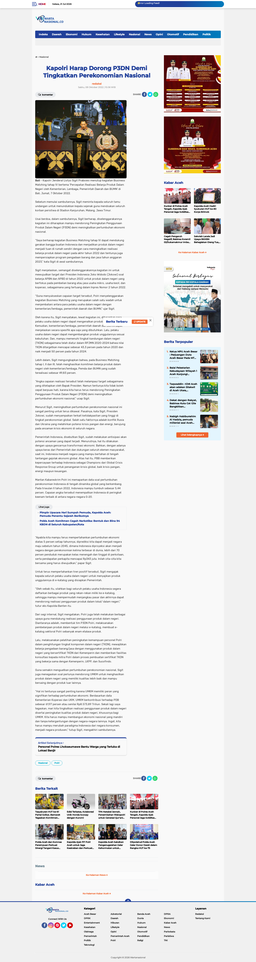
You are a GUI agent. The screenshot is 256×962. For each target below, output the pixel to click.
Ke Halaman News (97, 875)
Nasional (134, 34)
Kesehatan (103, 34)
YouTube (72, 926)
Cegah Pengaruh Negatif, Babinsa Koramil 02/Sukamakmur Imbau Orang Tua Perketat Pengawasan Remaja (177, 239)
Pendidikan (190, 34)
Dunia (140, 918)
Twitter (65, 926)
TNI (166, 940)
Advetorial (116, 914)
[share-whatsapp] (155, 94)
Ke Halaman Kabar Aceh (97, 893)
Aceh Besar (90, 914)
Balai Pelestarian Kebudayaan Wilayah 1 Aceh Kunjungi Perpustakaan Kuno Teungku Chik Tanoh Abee (183, 371)
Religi (140, 940)
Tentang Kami (202, 918)
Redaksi (199, 914)
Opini (159, 34)
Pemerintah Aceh (120, 936)
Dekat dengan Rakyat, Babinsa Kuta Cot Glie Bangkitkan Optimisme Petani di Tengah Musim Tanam (183, 403)
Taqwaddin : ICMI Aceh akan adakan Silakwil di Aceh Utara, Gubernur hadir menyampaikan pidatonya (183, 387)
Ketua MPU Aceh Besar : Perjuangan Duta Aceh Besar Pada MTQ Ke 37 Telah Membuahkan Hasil (183, 355)
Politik (206, 34)
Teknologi (89, 944)
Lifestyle (119, 34)
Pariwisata (169, 931)
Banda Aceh (143, 914)
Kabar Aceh (44, 885)
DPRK (87, 918)
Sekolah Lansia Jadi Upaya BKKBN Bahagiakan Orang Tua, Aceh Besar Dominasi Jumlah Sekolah (206, 239)
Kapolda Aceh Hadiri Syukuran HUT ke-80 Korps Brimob (205, 209)
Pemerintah (90, 936)
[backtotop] (128, 902)
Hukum (86, 34)
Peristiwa (169, 936)
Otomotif (173, 34)
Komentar (45, 94)
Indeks (43, 34)
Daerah (57, 34)
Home (42, 4)
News (147, 34)
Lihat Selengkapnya (192, 434)
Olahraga (89, 931)
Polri (56, 763)
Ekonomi (71, 34)
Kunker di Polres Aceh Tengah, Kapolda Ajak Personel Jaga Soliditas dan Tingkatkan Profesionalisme (176, 209)
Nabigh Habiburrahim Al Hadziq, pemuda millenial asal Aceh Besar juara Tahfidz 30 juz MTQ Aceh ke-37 (183, 420)
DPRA (167, 914)
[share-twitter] (150, 94)
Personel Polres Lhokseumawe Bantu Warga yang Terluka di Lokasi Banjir (79, 748)
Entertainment (92, 922)
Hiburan (115, 922)
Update (139, 321)
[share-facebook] (144, 94)
